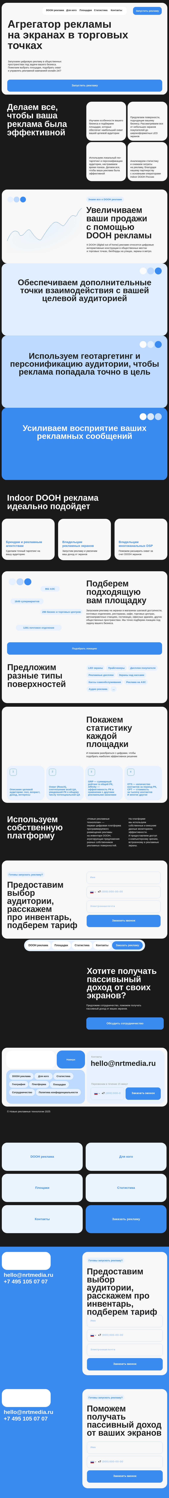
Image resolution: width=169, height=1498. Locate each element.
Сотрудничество (22, 1092)
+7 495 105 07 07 (26, 1281)
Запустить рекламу (147, 11)
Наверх (71, 1059)
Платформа (39, 1084)
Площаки (42, 1187)
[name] (124, 878)
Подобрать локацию (84, 648)
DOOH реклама (55, 10)
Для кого (71, 10)
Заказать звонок (123, 921)
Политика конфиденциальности (58, 1092)
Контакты (116, 10)
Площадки (86, 10)
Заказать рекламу (127, 945)
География (18, 1084)
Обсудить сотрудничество (125, 1023)
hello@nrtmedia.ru (123, 1063)
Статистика (101, 10)
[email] (124, 906)
